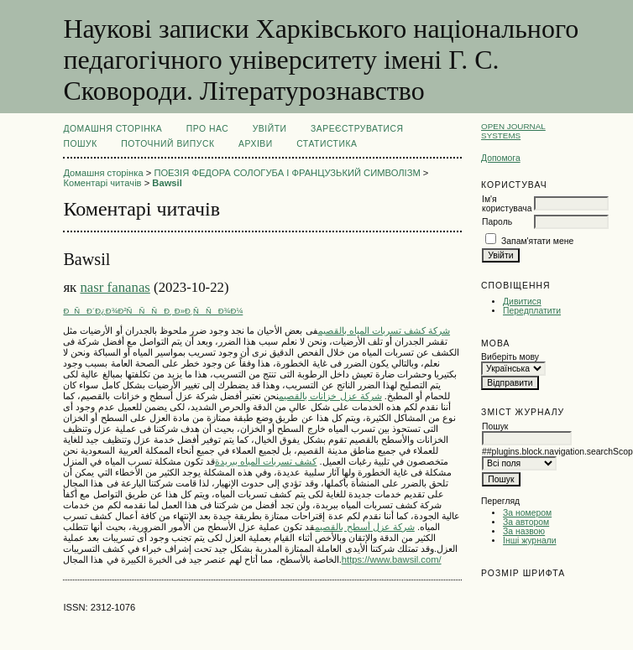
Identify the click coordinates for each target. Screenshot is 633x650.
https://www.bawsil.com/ (392, 559)
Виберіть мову (510, 356)
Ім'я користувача (506, 204)
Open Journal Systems (513, 131)
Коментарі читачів (102, 183)
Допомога (501, 158)
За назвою (524, 531)
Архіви (255, 143)
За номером (527, 512)
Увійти (270, 128)
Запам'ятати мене (537, 241)
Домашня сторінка (112, 128)
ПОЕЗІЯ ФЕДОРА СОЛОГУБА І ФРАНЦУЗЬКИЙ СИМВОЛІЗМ (287, 173)
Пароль (497, 221)
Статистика (326, 143)
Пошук (80, 143)
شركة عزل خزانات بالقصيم (330, 396)
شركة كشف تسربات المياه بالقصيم (384, 330)
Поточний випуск (167, 143)
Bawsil (166, 183)
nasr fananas (114, 287)
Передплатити (532, 310)
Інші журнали (529, 540)
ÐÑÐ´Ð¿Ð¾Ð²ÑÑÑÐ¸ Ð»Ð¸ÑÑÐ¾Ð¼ (153, 310)
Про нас (207, 128)
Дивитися (522, 301)
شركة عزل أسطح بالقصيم (364, 527)
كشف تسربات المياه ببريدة (265, 461)
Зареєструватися (357, 128)
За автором (526, 522)
